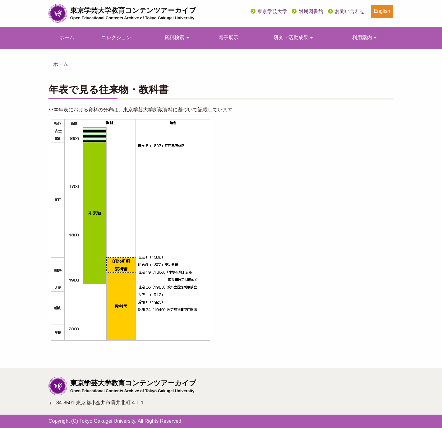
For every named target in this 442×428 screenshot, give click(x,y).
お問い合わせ (350, 11)
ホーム (66, 37)
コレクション (116, 37)
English (382, 11)
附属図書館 (310, 11)
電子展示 (228, 37)
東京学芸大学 (272, 11)
